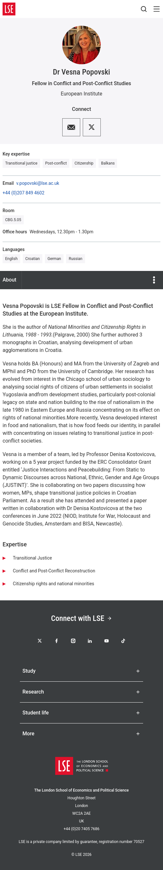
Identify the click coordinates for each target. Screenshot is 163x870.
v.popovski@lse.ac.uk (37, 183)
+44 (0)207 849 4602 (23, 193)
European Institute (81, 94)
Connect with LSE (81, 618)
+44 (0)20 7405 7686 (81, 829)
